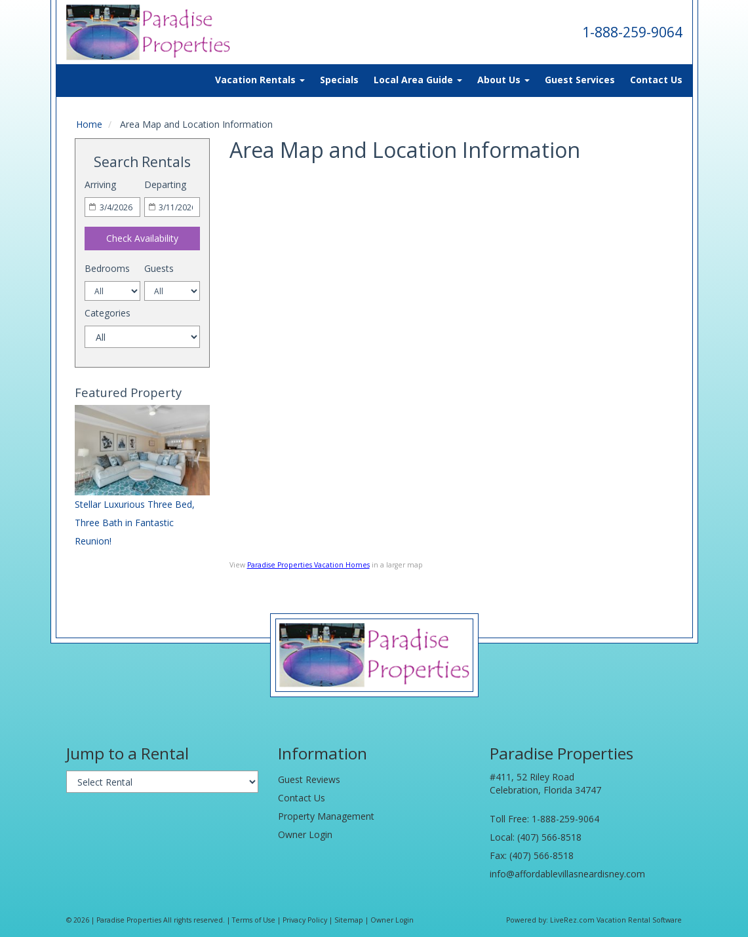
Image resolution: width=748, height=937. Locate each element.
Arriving (100, 184)
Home (89, 124)
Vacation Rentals (260, 79)
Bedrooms (107, 268)
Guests (159, 268)
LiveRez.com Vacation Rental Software (616, 920)
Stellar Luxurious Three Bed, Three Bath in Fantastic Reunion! (135, 522)
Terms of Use (253, 920)
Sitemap (348, 920)
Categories (107, 313)
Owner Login (305, 834)
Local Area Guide (418, 79)
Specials (339, 79)
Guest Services (580, 79)
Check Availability (142, 238)
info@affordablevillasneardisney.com (567, 874)
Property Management (326, 816)
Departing (165, 184)
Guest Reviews (309, 779)
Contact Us (656, 79)
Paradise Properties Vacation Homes (308, 564)
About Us (503, 79)
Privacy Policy (305, 920)
